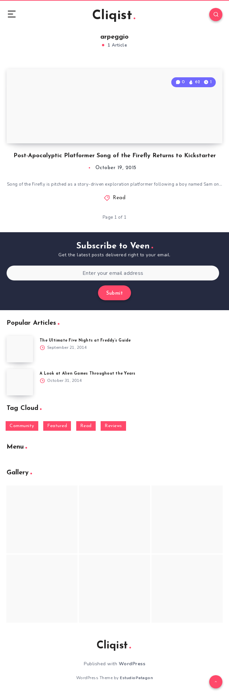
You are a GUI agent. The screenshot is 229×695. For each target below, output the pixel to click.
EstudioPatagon (136, 677)
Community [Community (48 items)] (22, 425)
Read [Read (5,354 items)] (86, 425)
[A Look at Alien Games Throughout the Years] (20, 382)
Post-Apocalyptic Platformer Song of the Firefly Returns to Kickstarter (115, 156)
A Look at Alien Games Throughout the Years (88, 374)
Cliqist (113, 15)
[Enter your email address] (113, 273)
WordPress (132, 664)
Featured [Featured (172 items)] (57, 425)
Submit (114, 293)
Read (119, 198)
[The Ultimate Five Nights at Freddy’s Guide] (20, 349)
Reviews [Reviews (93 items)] (113, 425)
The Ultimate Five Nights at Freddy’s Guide (85, 341)
